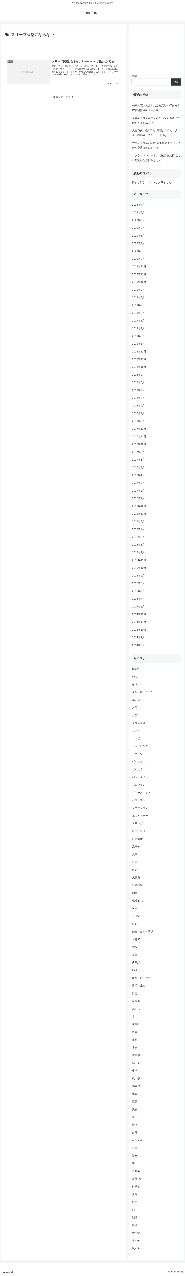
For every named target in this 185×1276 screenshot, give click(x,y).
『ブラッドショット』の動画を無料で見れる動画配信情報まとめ (156, 158)
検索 (134, 75)
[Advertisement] (63, 46)
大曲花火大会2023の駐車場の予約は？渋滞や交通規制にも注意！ (156, 145)
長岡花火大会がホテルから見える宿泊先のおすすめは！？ (156, 120)
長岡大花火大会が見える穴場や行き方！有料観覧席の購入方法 (156, 108)
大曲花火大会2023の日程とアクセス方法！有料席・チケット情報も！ (155, 133)
